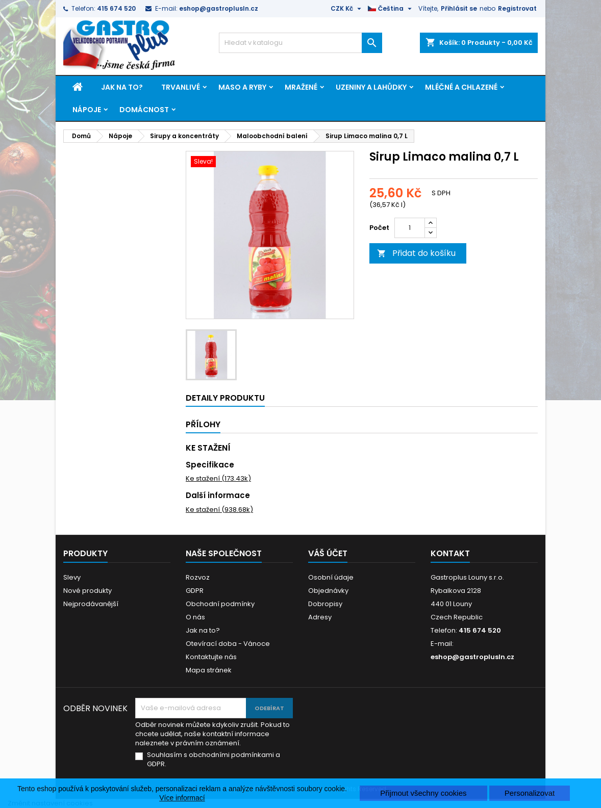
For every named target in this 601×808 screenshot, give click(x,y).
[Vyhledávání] (300, 43)
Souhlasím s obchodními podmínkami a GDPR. (213, 759)
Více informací (182, 798)
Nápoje (86, 110)
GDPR (195, 590)
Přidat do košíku (416, 253)
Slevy (72, 577)
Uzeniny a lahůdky (371, 87)
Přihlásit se (459, 8)
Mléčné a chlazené (461, 87)
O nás (195, 617)
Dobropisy (325, 604)
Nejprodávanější (90, 604)
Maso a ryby (242, 87)
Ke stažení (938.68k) (219, 509)
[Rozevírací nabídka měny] (347, 8)
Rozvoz (198, 577)
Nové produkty (87, 590)
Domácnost (144, 110)
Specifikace (210, 464)
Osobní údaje (331, 577)
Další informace (218, 495)
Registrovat (517, 8)
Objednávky (328, 590)
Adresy (320, 617)
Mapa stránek (209, 670)
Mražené (301, 87)
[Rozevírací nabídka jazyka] (391, 8)
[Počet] (409, 228)
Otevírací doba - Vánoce (228, 643)
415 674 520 (116, 8)
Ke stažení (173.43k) (218, 478)
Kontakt (450, 553)
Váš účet (327, 553)
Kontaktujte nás (211, 657)
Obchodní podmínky (220, 604)
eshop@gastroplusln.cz (218, 8)
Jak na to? (122, 87)
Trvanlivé (180, 87)
